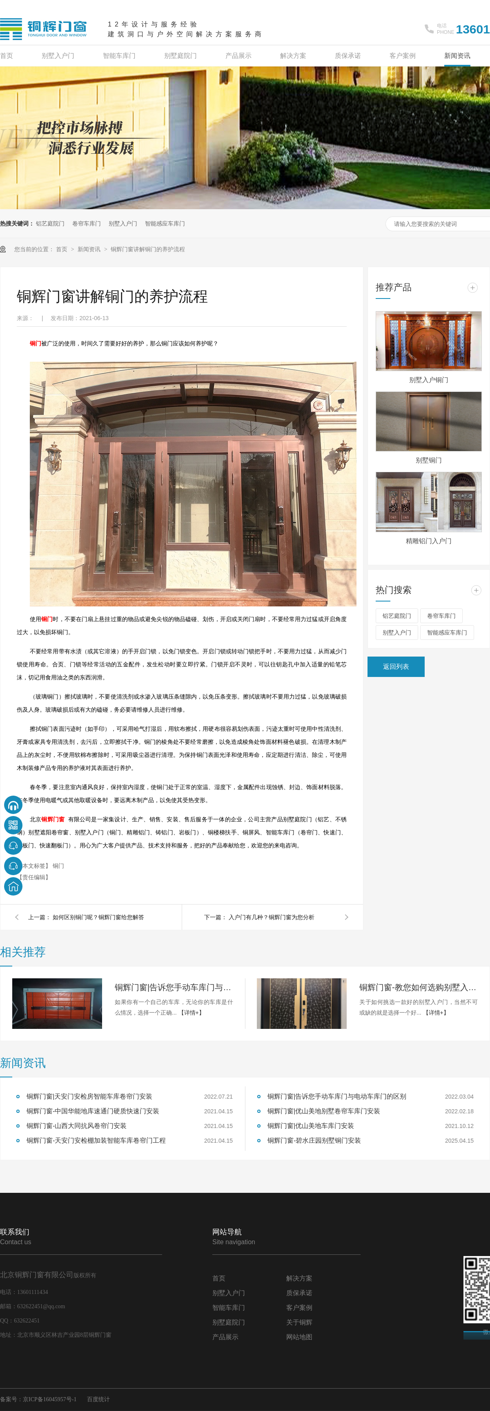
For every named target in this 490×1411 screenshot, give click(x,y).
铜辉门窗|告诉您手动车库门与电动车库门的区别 (174, 987)
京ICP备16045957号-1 (49, 1399)
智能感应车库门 (165, 223)
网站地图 (299, 1337)
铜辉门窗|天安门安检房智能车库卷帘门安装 (89, 1096)
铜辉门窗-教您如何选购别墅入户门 (418, 987)
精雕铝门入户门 (429, 540)
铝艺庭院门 (50, 223)
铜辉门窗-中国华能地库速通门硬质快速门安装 (93, 1111)
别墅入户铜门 (428, 379)
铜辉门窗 (53, 819)
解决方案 (293, 55)
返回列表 (396, 666)
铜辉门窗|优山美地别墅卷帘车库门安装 (323, 1111)
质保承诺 (348, 55)
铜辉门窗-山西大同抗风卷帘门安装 (77, 1125)
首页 (6, 55)
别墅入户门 (58, 55)
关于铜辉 (299, 1322)
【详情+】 (191, 1012)
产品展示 (238, 55)
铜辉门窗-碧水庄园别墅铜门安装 (314, 1140)
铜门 (35, 343)
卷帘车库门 (86, 223)
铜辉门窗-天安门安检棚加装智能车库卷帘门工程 (96, 1140)
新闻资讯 (457, 55)
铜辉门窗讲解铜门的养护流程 (148, 249)
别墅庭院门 (180, 55)
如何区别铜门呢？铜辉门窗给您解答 (98, 917)
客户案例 (403, 55)
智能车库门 (119, 55)
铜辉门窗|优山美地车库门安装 (310, 1125)
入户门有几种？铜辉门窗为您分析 (271, 917)
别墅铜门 (429, 460)
